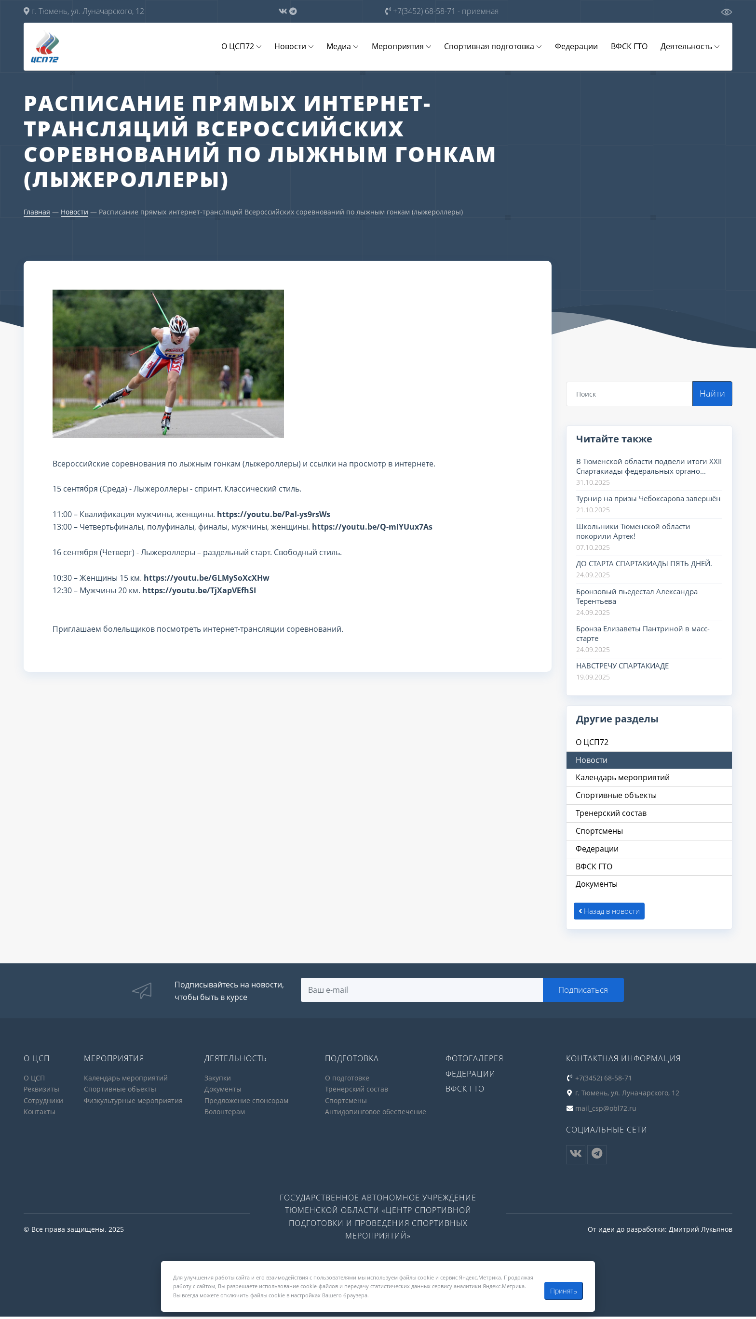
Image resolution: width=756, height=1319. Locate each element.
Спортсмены (346, 1103)
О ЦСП (34, 1081)
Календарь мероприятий (126, 1081)
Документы (223, 1092)
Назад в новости (609, 914)
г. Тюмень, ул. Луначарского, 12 (84, 11)
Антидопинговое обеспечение (375, 1114)
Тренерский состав (356, 1092)
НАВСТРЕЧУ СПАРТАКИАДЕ (622, 666)
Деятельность (687, 46)
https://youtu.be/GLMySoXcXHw (207, 578)
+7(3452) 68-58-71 (442, 11)
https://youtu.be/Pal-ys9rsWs (273, 515)
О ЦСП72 (249, 46)
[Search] (629, 395)
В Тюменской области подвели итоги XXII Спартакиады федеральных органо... (649, 467)
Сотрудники (43, 1103)
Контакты (39, 1114)
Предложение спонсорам (246, 1103)
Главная (37, 212)
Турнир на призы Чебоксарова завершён (648, 499)
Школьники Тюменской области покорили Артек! (633, 532)
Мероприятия (405, 46)
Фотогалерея (474, 1062)
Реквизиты (41, 1092)
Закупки (217, 1081)
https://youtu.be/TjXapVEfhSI (199, 591)
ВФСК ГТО (631, 46)
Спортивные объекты (120, 1092)
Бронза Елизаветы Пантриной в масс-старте (643, 634)
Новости (301, 46)
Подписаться (585, 993)
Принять (563, 1290)
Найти (712, 394)
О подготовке (347, 1081)
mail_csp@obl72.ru (605, 1111)
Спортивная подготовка (495, 46)
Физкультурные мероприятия (133, 1103)
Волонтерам (224, 1114)
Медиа (348, 46)
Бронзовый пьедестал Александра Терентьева (637, 597)
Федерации (580, 46)
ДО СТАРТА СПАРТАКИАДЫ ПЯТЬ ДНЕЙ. (644, 564)
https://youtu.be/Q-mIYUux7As (372, 527)
